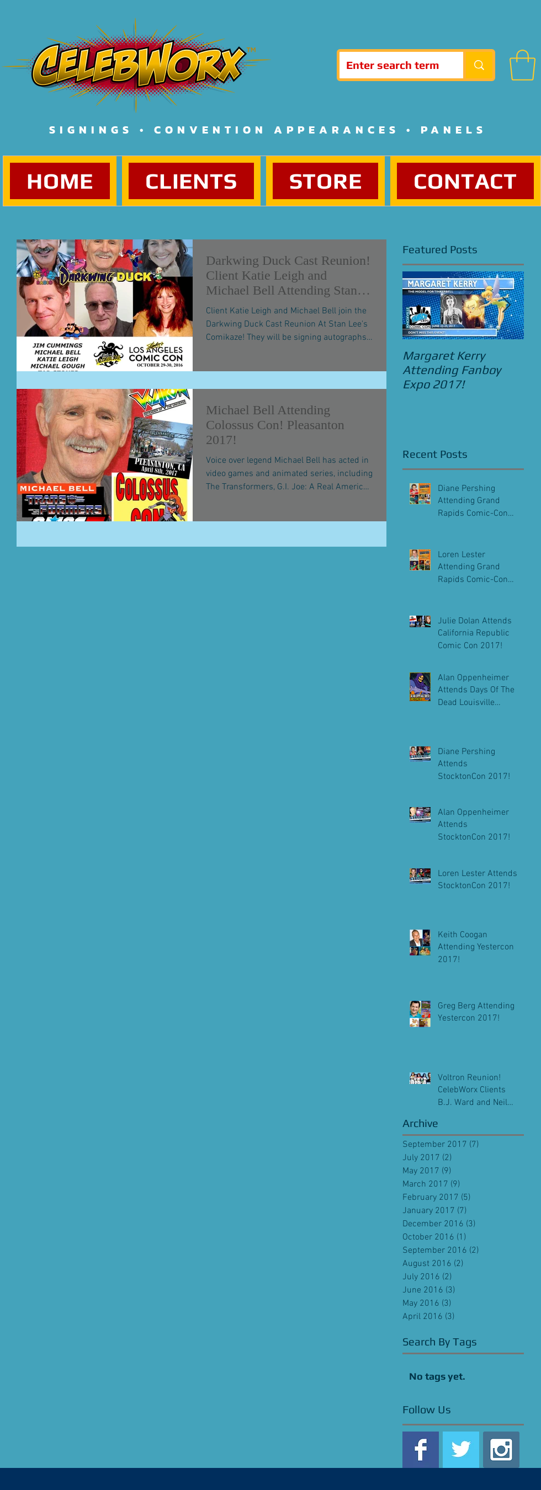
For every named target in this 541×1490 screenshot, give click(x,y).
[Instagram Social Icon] (501, 1450)
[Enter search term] (393, 65)
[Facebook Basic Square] (420, 1450)
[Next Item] (506, 305)
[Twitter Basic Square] (461, 1450)
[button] (522, 65)
